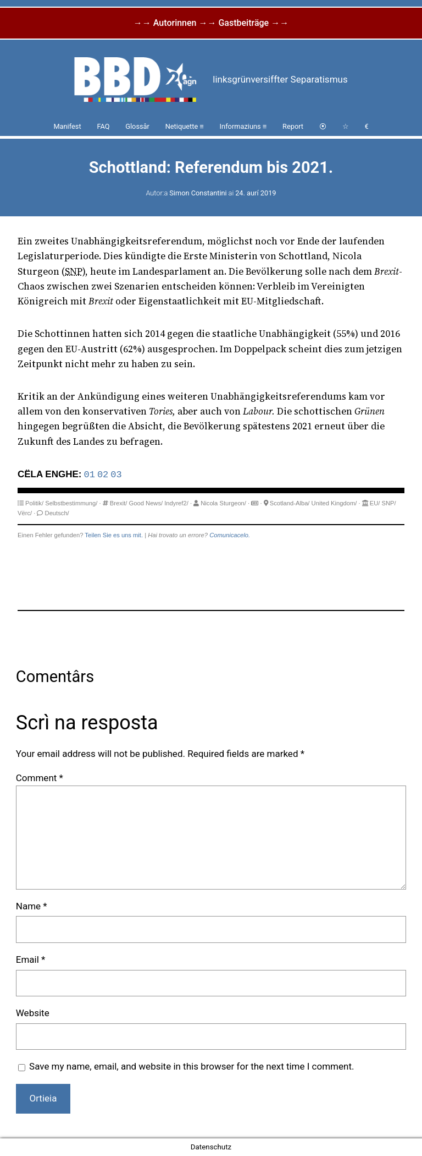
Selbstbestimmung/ (71, 503)
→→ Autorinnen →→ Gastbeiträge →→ (211, 23)
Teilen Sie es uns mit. (114, 535)
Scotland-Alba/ (290, 503)
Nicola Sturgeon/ (223, 503)
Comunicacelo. (229, 535)
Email (31, 959)
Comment (39, 777)
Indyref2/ (176, 503)
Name (31, 906)
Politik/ (34, 503)
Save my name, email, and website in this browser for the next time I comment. (191, 1066)
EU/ (375, 503)
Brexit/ (118, 503)
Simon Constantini (197, 193)
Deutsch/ (57, 513)
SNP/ (389, 503)
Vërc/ (25, 513)
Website (32, 1012)
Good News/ (146, 503)
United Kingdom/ (334, 503)
